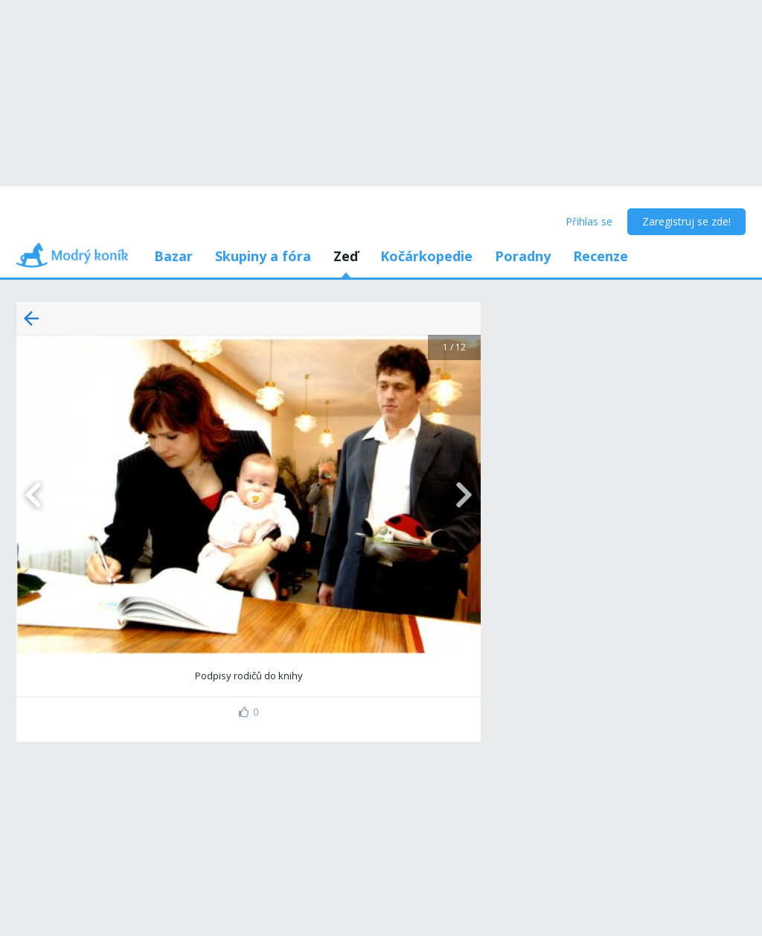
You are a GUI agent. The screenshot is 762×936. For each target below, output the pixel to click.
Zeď (345, 256)
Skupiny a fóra (263, 256)
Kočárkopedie (426, 256)
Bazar (173, 256)
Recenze (600, 256)
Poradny (523, 256)
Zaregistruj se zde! (686, 221)
